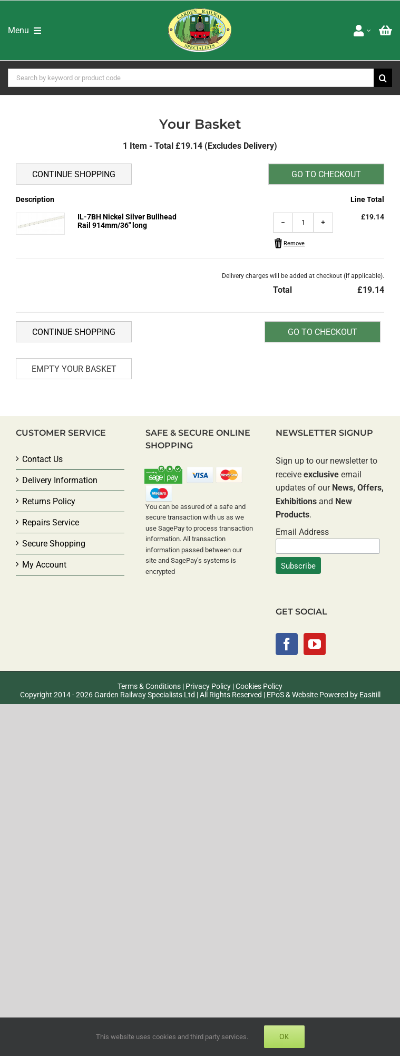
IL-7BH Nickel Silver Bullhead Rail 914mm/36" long (127, 221)
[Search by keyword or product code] (190, 78)
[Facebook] (287, 644)
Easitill (370, 694)
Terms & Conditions (149, 686)
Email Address (302, 532)
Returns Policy (48, 501)
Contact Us (42, 459)
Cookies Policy (259, 686)
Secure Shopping (53, 544)
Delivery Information (59, 480)
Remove (294, 243)
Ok (284, 1036)
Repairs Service (50, 522)
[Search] (383, 78)
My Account (44, 565)
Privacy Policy (208, 686)
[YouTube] (315, 644)
